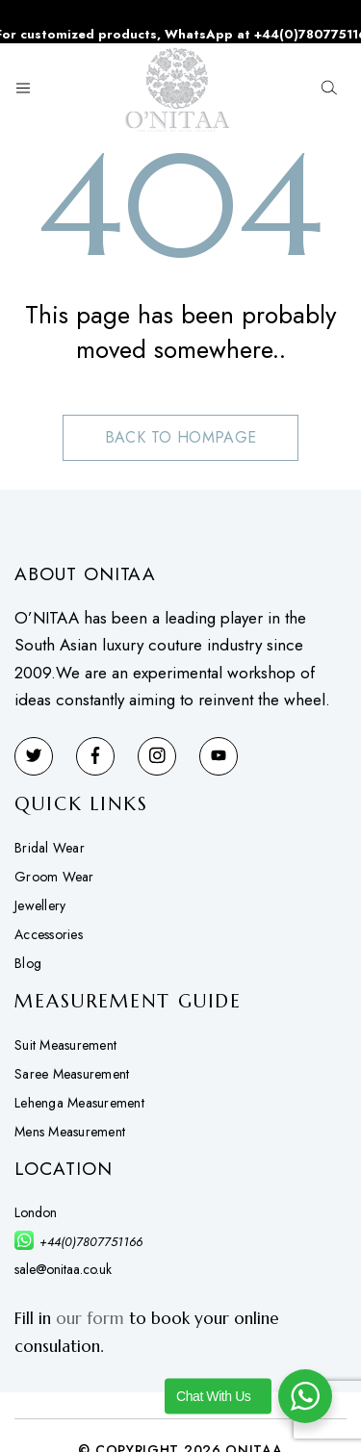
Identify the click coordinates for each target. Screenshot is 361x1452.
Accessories (48, 934)
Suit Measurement (65, 1045)
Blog (27, 963)
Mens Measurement (69, 1131)
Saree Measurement (71, 1073)
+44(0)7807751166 (90, 1242)
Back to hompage (181, 437)
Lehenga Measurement (79, 1102)
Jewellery (39, 905)
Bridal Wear (49, 847)
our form (90, 1318)
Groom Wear (54, 876)
